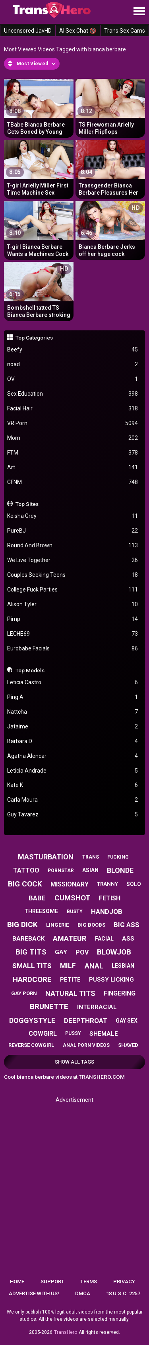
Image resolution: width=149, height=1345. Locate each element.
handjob (106, 912)
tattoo (26, 870)
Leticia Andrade (72, 770)
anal (94, 966)
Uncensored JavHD (28, 30)
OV (72, 379)
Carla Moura (72, 799)
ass (128, 938)
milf (68, 966)
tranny (107, 884)
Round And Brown (72, 545)
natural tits (70, 993)
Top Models (30, 670)
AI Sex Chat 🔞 (77, 30)
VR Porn (72, 423)
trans (90, 857)
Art (72, 467)
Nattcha (72, 712)
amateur (69, 938)
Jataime (72, 726)
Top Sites (27, 504)
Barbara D (72, 741)
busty (75, 911)
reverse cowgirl (31, 1045)
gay (61, 952)
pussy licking (111, 979)
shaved (128, 1045)
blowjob (114, 952)
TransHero (65, 1332)
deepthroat (85, 1021)
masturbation (46, 857)
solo (133, 884)
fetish (109, 898)
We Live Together (72, 560)
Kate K (72, 785)
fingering (119, 993)
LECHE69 (72, 634)
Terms (88, 1281)
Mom (72, 438)
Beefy (72, 349)
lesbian (123, 965)
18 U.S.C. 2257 (123, 1293)
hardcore (32, 979)
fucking (118, 857)
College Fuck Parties (72, 589)
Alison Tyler (72, 604)
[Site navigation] (139, 11)
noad (72, 364)
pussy (73, 1033)
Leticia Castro (72, 682)
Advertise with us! (34, 1293)
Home (17, 1281)
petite (70, 979)
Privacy (124, 1281)
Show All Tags (74, 1062)
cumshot (72, 897)
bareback (28, 938)
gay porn (24, 993)
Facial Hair (72, 408)
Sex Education (72, 393)
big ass (126, 925)
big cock (25, 883)
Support (52, 1281)
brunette (49, 1006)
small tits (32, 966)
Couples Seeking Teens (72, 575)
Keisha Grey (72, 516)
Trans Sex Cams (124, 30)
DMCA (82, 1293)
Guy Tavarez (72, 814)
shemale (103, 1033)
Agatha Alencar (72, 756)
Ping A (72, 697)
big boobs (91, 925)
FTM (72, 452)
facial (104, 938)
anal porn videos (86, 1045)
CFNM (72, 482)
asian (90, 870)
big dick (22, 924)
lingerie (57, 925)
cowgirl (43, 1033)
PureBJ (72, 530)
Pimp (72, 619)
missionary (69, 884)
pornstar (61, 870)
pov (82, 952)
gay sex (126, 1020)
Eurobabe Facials (72, 648)
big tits (30, 952)
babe (37, 898)
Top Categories (34, 337)
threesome (41, 911)
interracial (97, 1007)
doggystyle (32, 1020)
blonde (120, 870)
